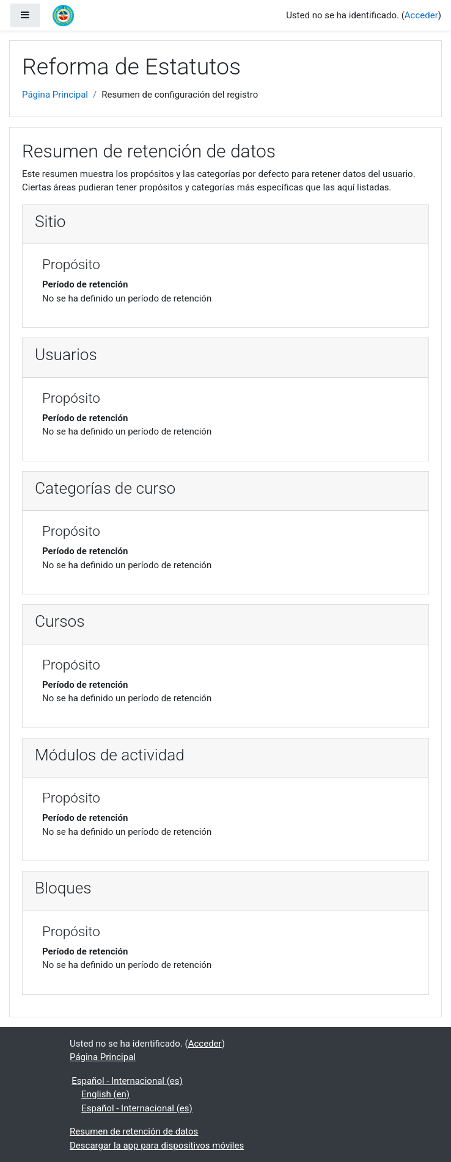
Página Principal (55, 94)
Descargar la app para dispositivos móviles (157, 1145)
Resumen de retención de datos (134, 1131)
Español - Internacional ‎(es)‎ (127, 1080)
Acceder (421, 15)
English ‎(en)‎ (105, 1094)
